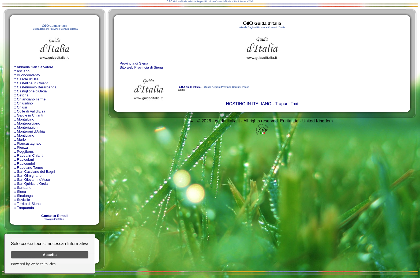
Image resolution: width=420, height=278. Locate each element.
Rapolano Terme (30, 168)
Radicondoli (26, 163)
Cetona (22, 95)
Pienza (22, 147)
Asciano (23, 71)
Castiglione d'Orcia (32, 91)
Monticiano (25, 135)
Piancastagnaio (29, 143)
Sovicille (23, 200)
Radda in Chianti (30, 155)
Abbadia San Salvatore (35, 67)
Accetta (50, 255)
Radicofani (25, 159)
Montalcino (25, 119)
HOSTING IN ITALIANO (248, 104)
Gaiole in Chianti (30, 115)
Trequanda (25, 208)
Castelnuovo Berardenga (36, 87)
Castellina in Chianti (32, 83)
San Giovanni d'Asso (33, 180)
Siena (21, 192)
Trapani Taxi (286, 104)
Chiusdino (25, 103)
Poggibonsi (26, 151)
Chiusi (22, 107)
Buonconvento (28, 75)
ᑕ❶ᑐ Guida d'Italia (189, 87)
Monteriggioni (27, 127)
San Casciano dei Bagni (36, 172)
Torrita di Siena (29, 204)
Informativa (77, 243)
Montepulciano (28, 123)
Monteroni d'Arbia (31, 131)
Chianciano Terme (31, 99)
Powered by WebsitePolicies (33, 263)
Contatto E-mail (54, 216)
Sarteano (24, 188)
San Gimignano (29, 176)
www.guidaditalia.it (54, 219)
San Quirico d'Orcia (32, 184)
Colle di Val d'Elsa (31, 111)
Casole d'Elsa (28, 79)
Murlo (21, 139)
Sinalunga (25, 196)
